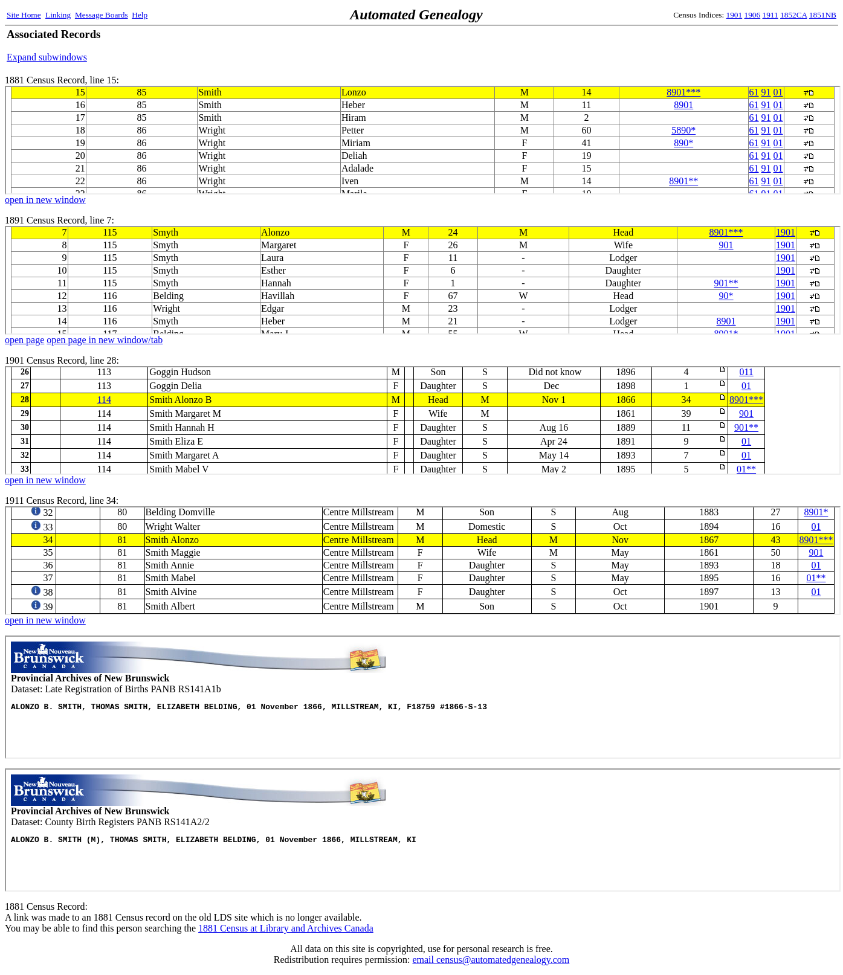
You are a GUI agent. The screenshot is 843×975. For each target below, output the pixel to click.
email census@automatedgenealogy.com (490, 959)
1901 (734, 14)
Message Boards (101, 14)
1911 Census (423, 560)
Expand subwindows (47, 57)
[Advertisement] (695, 45)
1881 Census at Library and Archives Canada (285, 928)
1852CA (793, 14)
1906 (752, 14)
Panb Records (423, 697)
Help (139, 14)
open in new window (45, 200)
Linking (58, 14)
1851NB (822, 14)
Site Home (24, 14)
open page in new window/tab (105, 340)
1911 (770, 14)
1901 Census (423, 420)
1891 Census (423, 280)
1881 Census (423, 140)
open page (24, 340)
